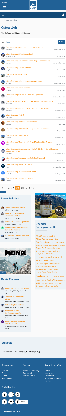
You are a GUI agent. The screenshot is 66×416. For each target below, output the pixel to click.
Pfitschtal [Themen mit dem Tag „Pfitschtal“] (38, 272)
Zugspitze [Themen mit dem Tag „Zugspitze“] (50, 283)
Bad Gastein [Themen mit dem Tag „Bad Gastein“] (41, 242)
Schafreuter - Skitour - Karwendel (17, 236)
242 (22, 188)
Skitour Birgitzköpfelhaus (14, 305)
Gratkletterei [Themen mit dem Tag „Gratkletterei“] (49, 248)
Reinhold (7, 210)
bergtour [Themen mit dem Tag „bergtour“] (50, 242)
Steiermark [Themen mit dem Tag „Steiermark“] (50, 277)
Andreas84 (8, 224)
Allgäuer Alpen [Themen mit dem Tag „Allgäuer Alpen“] (41, 239)
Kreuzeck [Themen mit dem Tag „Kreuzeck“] (51, 260)
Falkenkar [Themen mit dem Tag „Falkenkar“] (54, 245)
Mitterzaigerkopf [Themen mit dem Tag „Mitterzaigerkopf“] (41, 266)
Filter (61, 42)
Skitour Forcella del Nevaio (15, 208)
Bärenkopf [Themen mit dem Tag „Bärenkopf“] (39, 245)
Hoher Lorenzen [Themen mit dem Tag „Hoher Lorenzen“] (58, 254)
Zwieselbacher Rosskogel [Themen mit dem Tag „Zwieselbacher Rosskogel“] (44, 286)
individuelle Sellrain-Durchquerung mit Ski (13, 312)
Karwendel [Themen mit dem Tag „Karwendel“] (56, 257)
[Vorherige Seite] (2, 188)
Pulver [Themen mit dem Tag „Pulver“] (44, 272)
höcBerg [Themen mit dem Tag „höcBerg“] (47, 257)
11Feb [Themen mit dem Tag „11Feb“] (49, 236)
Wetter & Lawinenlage (31, 370)
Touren (4, 373)
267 (30, 188)
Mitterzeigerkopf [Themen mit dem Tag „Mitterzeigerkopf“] (51, 266)
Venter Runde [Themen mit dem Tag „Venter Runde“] (46, 280)
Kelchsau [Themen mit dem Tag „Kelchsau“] (39, 260)
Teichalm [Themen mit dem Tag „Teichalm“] (38, 280)
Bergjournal (27, 373)
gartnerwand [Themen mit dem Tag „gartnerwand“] (61, 245)
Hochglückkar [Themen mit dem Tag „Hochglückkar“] (40, 254)
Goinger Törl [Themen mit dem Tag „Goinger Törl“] (40, 248)
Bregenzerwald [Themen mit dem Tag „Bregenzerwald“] (59, 242)
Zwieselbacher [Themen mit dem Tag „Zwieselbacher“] (58, 283)
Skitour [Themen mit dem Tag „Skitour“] (41, 276)
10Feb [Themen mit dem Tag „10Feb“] (44, 236)
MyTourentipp (7, 378)
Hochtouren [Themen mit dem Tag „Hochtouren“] (49, 254)
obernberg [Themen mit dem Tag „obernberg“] (56, 269)
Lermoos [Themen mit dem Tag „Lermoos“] (52, 264)
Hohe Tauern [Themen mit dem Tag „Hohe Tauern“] (40, 257)
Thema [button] (7, 42)
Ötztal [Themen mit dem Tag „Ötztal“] (56, 286)
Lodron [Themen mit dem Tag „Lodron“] (57, 264)
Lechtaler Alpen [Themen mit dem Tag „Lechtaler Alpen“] (42, 263)
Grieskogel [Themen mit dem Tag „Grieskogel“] (57, 248)
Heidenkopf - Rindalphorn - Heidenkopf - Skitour (15, 214)
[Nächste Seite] (34, 188)
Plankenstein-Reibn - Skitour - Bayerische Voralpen (16, 228)
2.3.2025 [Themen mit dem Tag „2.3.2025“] (39, 236)
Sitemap (48, 381)
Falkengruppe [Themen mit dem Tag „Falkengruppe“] (47, 245)
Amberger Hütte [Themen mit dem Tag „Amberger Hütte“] (52, 239)
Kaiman (7, 218)
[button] (3, 15)
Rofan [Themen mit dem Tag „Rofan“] (49, 272)
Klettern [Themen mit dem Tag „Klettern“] (45, 260)
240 (13, 188)
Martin (7, 238)
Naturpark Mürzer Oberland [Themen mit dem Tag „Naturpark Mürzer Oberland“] (44, 269)
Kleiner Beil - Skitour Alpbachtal (17, 222)
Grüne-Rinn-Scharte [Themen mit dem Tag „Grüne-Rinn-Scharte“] (48, 251)
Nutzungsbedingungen (53, 378)
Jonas (6, 232)
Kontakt (47, 370)
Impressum (49, 373)
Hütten (4, 376)
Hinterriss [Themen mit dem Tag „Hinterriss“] (57, 251)
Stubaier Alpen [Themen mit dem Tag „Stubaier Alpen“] (58, 277)
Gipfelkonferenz (29, 376)
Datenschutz (49, 376)
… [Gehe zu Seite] (9, 188)
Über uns (5, 370)
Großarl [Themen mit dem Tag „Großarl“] (38, 251)
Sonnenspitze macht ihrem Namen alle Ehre (15, 322)
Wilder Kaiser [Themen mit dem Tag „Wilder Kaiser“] (41, 283)
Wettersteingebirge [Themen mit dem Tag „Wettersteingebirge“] (58, 280)
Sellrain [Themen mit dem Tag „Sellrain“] (54, 272)
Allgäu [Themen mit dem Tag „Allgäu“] (53, 236)
